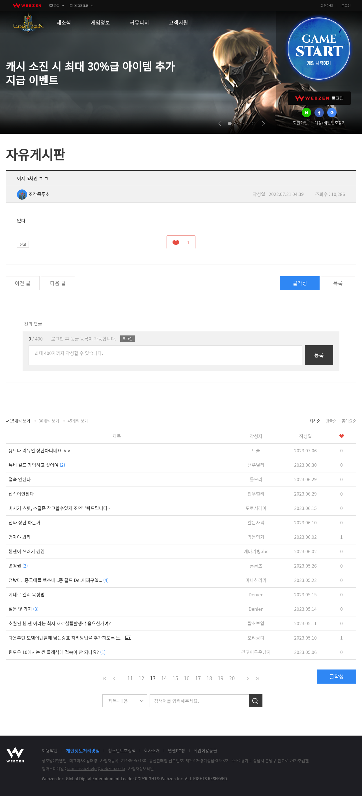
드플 (256, 450)
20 (232, 678)
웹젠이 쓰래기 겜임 (26, 551)
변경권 (18, 565)
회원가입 (326, 5)
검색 (255, 700)
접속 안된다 (19, 479)
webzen (27, 5)
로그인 (346, 5)
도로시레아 (256, 508)
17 (198, 678)
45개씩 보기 (78, 421)
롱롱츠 (256, 565)
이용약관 (50, 750)
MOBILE (81, 6)
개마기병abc (256, 551)
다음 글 (58, 283)
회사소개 (152, 750)
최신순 (314, 421)
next (263, 123)
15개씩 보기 (20, 421)
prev (219, 123)
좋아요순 (349, 421)
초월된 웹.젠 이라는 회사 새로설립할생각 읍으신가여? (59, 623)
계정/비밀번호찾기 (330, 122)
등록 (319, 355)
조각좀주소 (33, 194)
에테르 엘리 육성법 (26, 594)
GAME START (318, 48)
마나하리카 (256, 580)
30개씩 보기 (49, 421)
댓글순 (331, 421)
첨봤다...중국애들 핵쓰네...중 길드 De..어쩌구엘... (58, 580)
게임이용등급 (205, 750)
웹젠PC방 (176, 750)
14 (164, 678)
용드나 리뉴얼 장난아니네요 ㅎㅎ (39, 450)
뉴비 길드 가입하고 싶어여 (36, 464)
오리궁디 (255, 637)
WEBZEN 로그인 (319, 98)
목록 (338, 283)
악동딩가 (255, 536)
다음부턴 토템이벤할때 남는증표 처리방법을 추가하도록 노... (69, 637)
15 (175, 678)
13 (153, 678)
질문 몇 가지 (23, 608)
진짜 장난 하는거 (24, 522)
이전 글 (23, 283)
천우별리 (255, 464)
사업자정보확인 (141, 768)
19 (220, 678)
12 (141, 678)
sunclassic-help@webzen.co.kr (96, 768)
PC (56, 6)
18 (209, 678)
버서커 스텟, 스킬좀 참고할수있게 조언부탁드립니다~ (59, 508)
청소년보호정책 (122, 750)
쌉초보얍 (255, 623)
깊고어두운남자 (256, 652)
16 (186, 678)
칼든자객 (255, 522)
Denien (256, 594)
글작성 (300, 283)
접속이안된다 (21, 493)
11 (130, 678)
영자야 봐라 (19, 536)
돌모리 (256, 479)
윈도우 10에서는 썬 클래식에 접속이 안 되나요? (56, 652)
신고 (23, 244)
